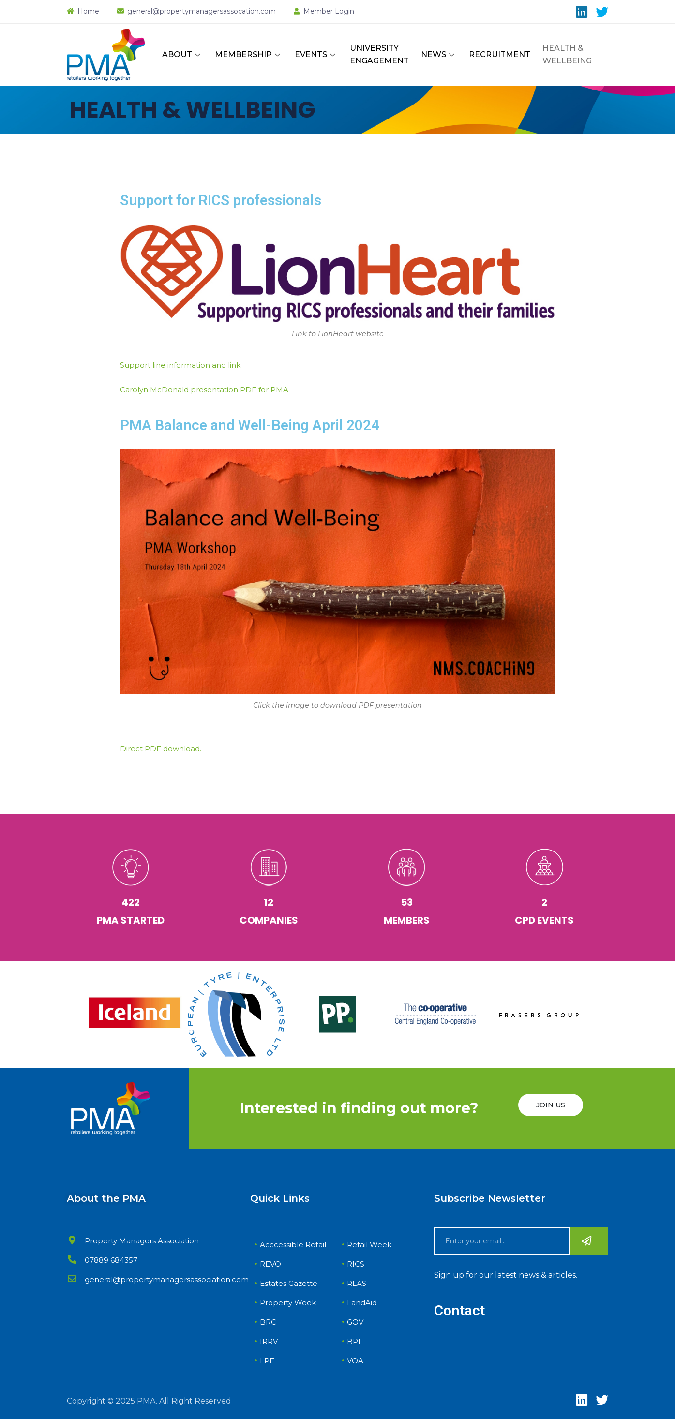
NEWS (439, 54)
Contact (459, 1310)
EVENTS (316, 54)
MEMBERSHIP (249, 54)
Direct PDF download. (160, 748)
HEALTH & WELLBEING (567, 54)
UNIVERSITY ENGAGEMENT (379, 54)
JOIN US (550, 1105)
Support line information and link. (181, 365)
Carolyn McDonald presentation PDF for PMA (204, 389)
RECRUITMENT (499, 54)
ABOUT (182, 54)
